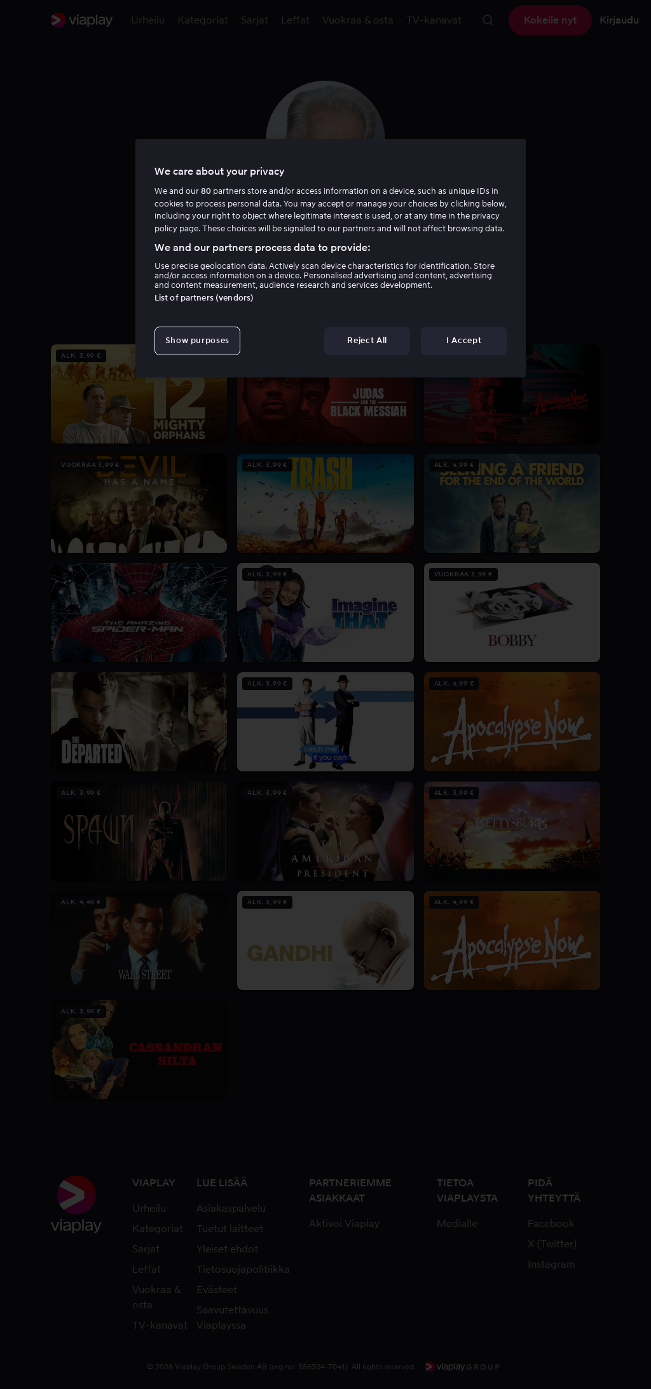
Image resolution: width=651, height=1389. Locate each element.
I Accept (463, 340)
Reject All (367, 340)
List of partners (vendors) (204, 297)
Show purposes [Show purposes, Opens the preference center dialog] (197, 340)
